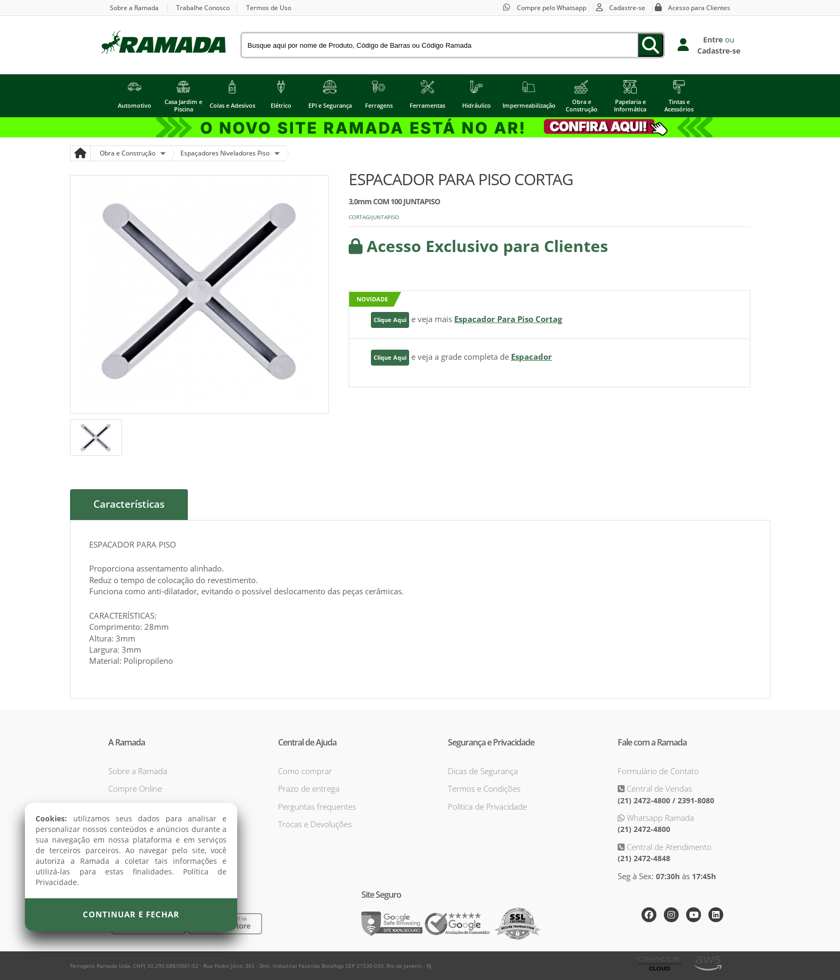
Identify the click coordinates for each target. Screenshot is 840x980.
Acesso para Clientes (700, 8)
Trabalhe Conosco (203, 8)
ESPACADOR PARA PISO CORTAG (461, 179)
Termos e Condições (484, 788)
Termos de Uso (269, 8)
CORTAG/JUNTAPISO (374, 217)
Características (128, 504)
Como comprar (305, 770)
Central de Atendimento (668, 846)
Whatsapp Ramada (659, 817)
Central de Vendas (658, 788)
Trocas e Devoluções (315, 824)
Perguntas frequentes (317, 806)
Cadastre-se (628, 8)
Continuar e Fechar (131, 914)
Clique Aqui (390, 320)
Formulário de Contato (658, 770)
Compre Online (135, 788)
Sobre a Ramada (134, 8)
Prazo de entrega (309, 788)
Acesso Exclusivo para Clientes (478, 246)
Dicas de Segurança (483, 770)
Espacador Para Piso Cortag (508, 319)
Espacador (531, 356)
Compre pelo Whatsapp (551, 8)
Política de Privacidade (487, 806)
